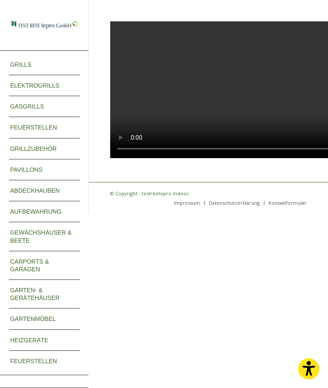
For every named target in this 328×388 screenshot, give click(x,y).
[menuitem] (44, 64)
